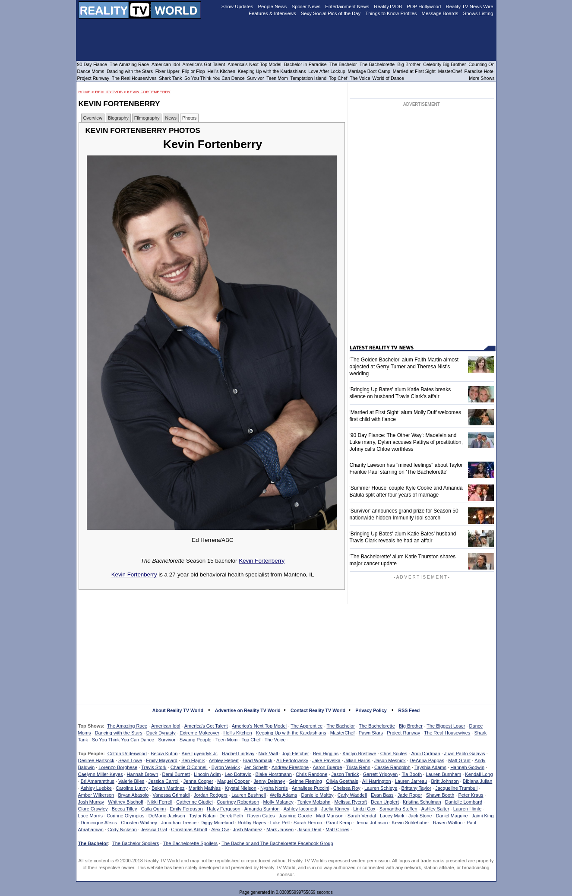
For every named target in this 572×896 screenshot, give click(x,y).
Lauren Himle (467, 808)
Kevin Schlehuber (410, 822)
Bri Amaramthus (97, 781)
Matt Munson (330, 815)
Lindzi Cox (364, 808)
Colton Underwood (127, 753)
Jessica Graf (154, 829)
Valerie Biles (131, 781)
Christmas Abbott (189, 829)
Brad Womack (257, 760)
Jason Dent (309, 829)
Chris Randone (311, 774)
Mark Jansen (280, 829)
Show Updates (237, 6)
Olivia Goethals (342, 781)
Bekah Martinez (168, 788)
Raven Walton (448, 822)
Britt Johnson (444, 781)
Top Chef (250, 739)
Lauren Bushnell (248, 795)
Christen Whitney (139, 822)
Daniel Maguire (452, 815)
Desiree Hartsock (96, 760)
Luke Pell (280, 822)
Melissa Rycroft (351, 801)
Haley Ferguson (223, 808)
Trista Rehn (358, 767)
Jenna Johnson (372, 822)
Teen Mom (226, 739)
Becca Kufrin (164, 753)
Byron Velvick (226, 767)
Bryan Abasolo (133, 795)
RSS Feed (409, 710)
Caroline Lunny (132, 788)
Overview (92, 117)
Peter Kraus (470, 795)
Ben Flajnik (193, 760)
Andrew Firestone (290, 767)
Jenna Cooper (198, 781)
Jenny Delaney (269, 781)
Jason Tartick (345, 774)
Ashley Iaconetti (300, 808)
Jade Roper (410, 795)
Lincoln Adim (207, 774)
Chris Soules (393, 753)
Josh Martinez (247, 829)
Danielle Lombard (463, 801)
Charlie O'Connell (189, 767)
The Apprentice (306, 725)
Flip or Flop (193, 71)
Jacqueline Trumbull (456, 788)
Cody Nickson (122, 829)
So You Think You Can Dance (123, 739)
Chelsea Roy (346, 788)
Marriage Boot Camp (369, 71)
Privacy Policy (370, 710)
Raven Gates (261, 815)
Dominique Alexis (99, 822)
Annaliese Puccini (310, 788)
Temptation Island (309, 78)
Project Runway (403, 732)
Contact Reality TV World (318, 710)
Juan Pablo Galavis (464, 753)
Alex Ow (220, 829)
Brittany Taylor (416, 788)
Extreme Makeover (199, 732)
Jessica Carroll (164, 781)
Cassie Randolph (392, 767)
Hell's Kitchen (237, 732)
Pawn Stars (371, 732)
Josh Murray (91, 801)
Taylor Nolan (202, 815)
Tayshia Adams (430, 767)
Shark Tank (170, 78)
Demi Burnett (176, 774)
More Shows (481, 78)
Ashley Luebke (96, 788)
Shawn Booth (440, 795)
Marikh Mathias (205, 788)
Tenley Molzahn (313, 801)
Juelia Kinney (335, 808)
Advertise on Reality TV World (248, 710)
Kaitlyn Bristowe (359, 753)
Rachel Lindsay (238, 753)
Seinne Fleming (305, 781)
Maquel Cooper (233, 781)
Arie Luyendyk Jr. (200, 753)
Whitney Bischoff (125, 801)
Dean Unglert (385, 801)
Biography (118, 117)
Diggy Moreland (217, 822)
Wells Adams (283, 795)
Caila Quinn (153, 808)
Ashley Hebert (224, 760)
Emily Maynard (161, 760)
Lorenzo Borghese (117, 767)
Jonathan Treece (178, 822)
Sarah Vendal (362, 815)
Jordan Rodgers (211, 795)
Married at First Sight (414, 71)
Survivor (166, 739)
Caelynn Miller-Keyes (100, 774)
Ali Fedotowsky (292, 760)
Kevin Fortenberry (149, 92)
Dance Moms (90, 71)
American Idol (165, 725)
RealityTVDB (109, 92)
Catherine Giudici (194, 801)
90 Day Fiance (92, 64)
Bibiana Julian (478, 781)
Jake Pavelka (326, 760)
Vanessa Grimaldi (171, 795)
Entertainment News (347, 6)
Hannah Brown (142, 774)
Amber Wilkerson (96, 795)
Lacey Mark (392, 815)
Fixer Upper (167, 71)
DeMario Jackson (167, 815)
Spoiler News (305, 6)
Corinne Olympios (125, 815)
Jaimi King (483, 815)
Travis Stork (153, 767)
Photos (189, 117)
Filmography (147, 117)
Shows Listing (478, 13)
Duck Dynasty (161, 732)
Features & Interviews (272, 13)
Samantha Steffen (398, 808)
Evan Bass (382, 795)
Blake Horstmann (273, 774)
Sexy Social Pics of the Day (331, 13)
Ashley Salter (435, 808)
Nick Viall (268, 753)
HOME (85, 92)
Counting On (481, 64)
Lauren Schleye (380, 788)
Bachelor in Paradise (305, 64)
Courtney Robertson (238, 801)
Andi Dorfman (425, 753)
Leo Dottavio (237, 774)
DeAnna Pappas (427, 760)
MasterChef (342, 732)
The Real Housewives (447, 732)
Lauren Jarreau (411, 781)
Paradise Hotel (480, 71)
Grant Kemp (338, 822)
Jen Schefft (256, 767)
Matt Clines (337, 829)
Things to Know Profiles (391, 13)
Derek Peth (231, 815)
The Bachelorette (377, 725)
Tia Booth (411, 774)
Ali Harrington (376, 781)
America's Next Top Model (259, 725)
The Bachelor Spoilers (135, 843)
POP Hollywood (424, 6)
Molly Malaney (278, 801)
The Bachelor (340, 725)
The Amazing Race (127, 725)
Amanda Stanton (262, 808)
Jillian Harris (357, 760)
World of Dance (388, 78)
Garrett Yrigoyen (380, 774)
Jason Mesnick (390, 760)
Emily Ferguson (186, 808)
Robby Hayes (251, 822)
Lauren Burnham (443, 774)
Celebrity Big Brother (444, 64)
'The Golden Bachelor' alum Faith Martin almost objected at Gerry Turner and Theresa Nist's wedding (404, 367)
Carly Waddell (352, 795)
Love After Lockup (326, 71)
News (171, 117)
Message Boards (439, 13)
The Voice (275, 739)
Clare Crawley (93, 808)
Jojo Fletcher (295, 753)
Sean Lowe (130, 760)
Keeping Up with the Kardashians (291, 732)
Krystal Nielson (240, 788)
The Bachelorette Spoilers (190, 843)
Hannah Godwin (467, 767)
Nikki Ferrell (159, 801)
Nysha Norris (274, 788)
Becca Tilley (124, 808)
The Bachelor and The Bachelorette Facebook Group (277, 843)
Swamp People (196, 739)
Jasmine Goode (295, 815)
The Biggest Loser (446, 725)
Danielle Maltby (317, 795)
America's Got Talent (206, 725)
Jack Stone (420, 815)
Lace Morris (90, 815)
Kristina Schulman (422, 801)
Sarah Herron (308, 822)
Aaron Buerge (327, 767)
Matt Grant (459, 760)
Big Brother (411, 725)
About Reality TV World (177, 710)
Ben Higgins (325, 753)
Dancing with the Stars (118, 732)
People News (272, 6)
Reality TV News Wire (469, 6)
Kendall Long (479, 774)
